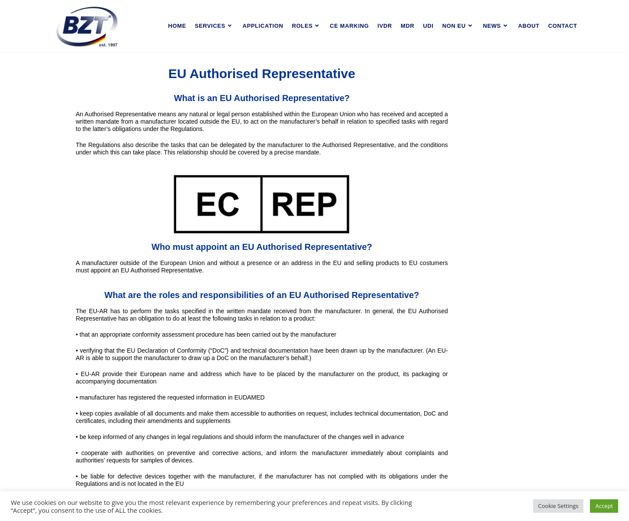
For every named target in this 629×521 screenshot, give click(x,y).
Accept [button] (604, 506)
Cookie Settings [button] (558, 506)
